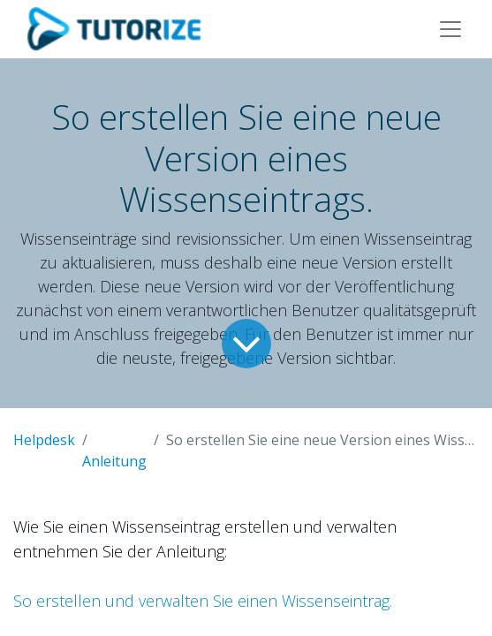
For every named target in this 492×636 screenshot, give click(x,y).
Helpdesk (44, 440)
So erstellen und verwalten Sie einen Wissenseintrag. (202, 600)
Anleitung (114, 461)
